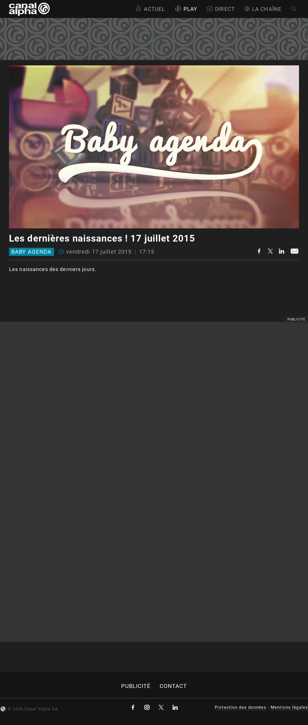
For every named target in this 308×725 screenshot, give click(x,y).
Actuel (150, 9)
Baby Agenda (31, 252)
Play (186, 9)
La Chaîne (263, 9)
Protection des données (240, 707)
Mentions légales (289, 707)
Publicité (136, 686)
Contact (173, 686)
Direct (221, 9)
